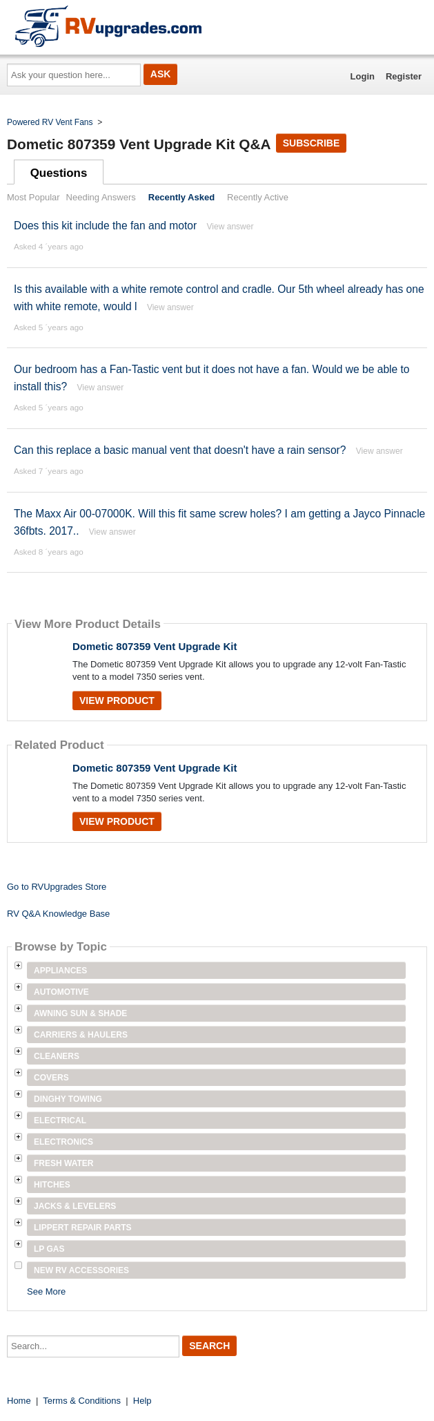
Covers (51, 1078)
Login (363, 76)
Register (404, 76)
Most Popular (33, 197)
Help (142, 1400)
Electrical (60, 1120)
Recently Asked (181, 197)
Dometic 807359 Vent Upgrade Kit (154, 646)
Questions (59, 173)
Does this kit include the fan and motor (105, 225)
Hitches (52, 1185)
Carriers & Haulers (81, 1035)
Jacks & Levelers (75, 1206)
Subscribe (311, 143)
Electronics (63, 1142)
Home (19, 1400)
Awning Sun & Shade (80, 1013)
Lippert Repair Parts (83, 1227)
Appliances (60, 970)
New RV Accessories (81, 1270)
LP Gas (49, 1249)
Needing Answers (101, 197)
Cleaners (56, 1056)
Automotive (61, 992)
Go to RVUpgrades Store (56, 886)
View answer (230, 226)
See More (46, 1291)
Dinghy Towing (68, 1099)
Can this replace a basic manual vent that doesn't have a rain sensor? (180, 450)
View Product (117, 700)
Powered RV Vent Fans (50, 122)
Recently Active (257, 197)
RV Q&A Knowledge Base (58, 913)
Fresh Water (63, 1163)
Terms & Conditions (82, 1400)
